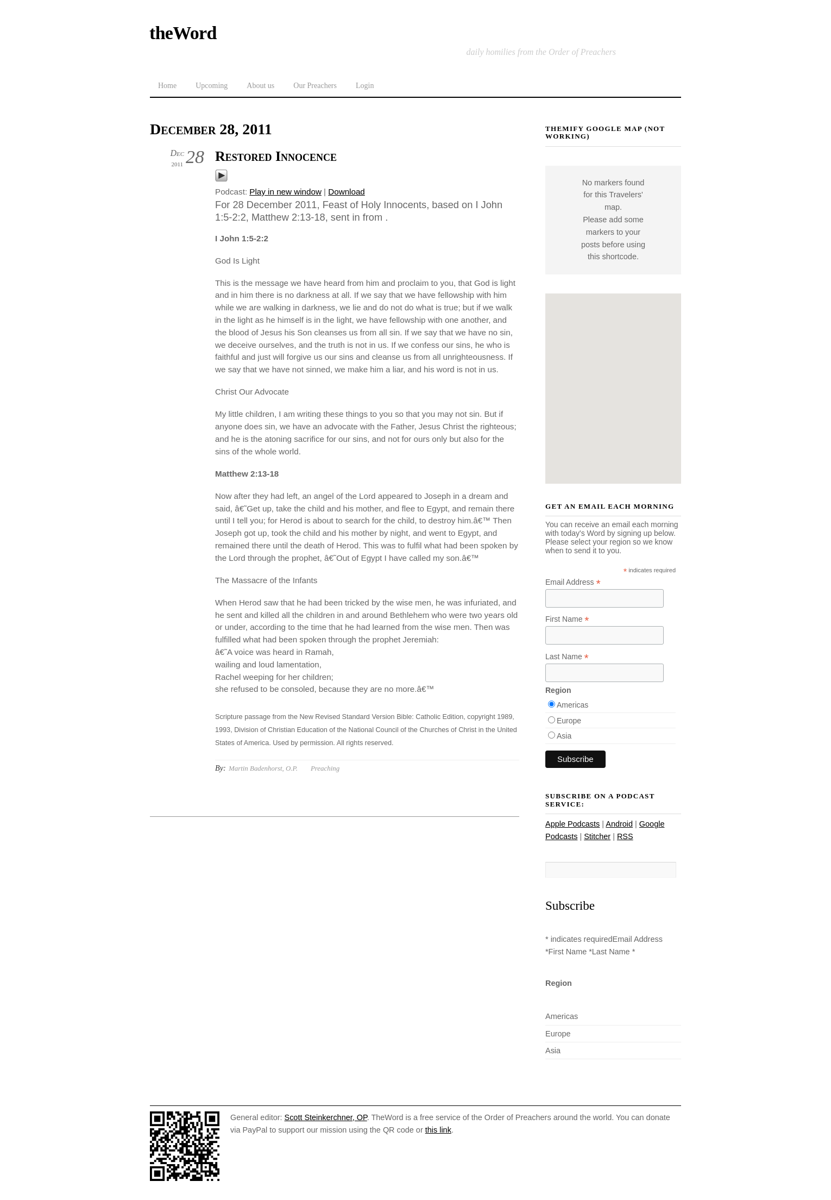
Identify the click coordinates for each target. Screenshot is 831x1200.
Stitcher (597, 836)
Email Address (573, 582)
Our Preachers (315, 86)
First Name (567, 619)
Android (619, 824)
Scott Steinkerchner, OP (326, 1117)
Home (167, 86)
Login (365, 86)
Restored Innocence (276, 156)
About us (260, 86)
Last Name (567, 657)
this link (438, 1130)
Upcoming (212, 86)
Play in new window (285, 191)
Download (346, 191)
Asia (564, 736)
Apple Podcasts (572, 824)
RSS (625, 836)
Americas (572, 705)
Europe (569, 720)
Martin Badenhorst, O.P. (263, 768)
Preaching (325, 768)
